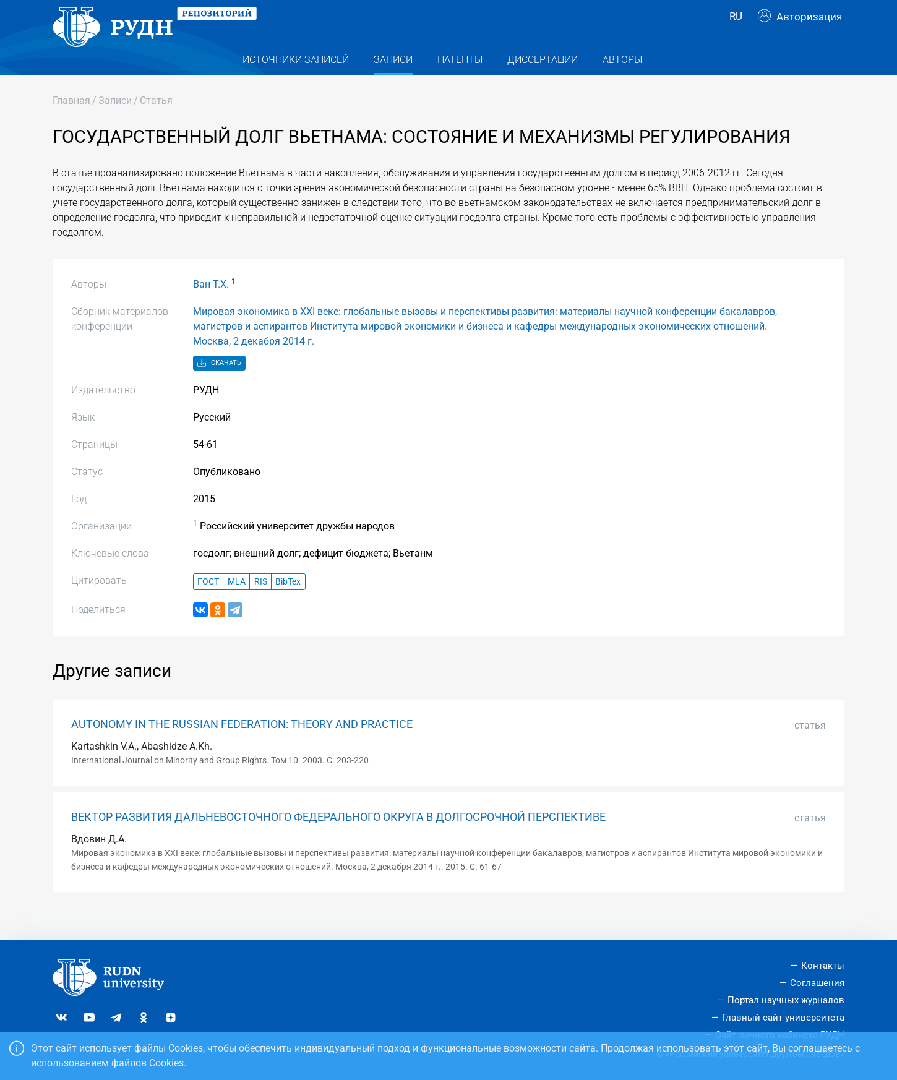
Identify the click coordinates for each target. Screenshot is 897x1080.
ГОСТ (208, 605)
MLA (237, 605)
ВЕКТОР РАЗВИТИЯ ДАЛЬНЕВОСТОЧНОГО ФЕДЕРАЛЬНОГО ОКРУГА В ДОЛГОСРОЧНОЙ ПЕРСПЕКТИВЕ (338, 840)
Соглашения (817, 982)
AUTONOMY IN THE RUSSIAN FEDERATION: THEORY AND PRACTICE (242, 748)
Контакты (822, 966)
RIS (260, 605)
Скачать (219, 387)
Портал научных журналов (785, 1000)
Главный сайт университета (783, 1017)
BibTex (288, 605)
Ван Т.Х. (211, 308)
